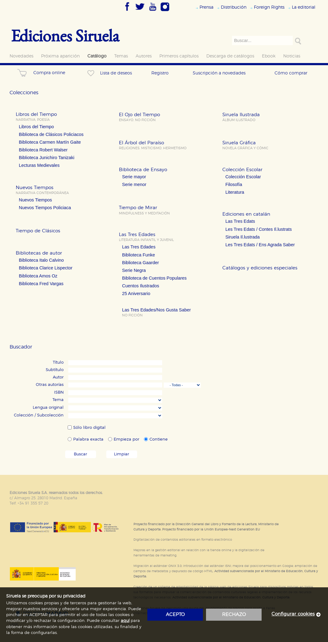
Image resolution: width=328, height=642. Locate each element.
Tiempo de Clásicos (38, 231)
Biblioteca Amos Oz (38, 275)
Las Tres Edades (138, 246)
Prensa (206, 7)
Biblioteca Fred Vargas (41, 283)
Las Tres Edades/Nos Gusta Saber (156, 309)
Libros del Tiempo (36, 126)
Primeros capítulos (179, 56)
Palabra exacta (88, 439)
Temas (121, 56)
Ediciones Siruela (65, 35)
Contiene (158, 439)
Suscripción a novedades (219, 73)
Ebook (268, 56)
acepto (175, 614)
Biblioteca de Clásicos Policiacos (51, 134)
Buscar (80, 454)
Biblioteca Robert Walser (43, 149)
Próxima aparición (60, 56)
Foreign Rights (269, 7)
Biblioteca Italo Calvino (41, 260)
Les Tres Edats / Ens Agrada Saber (260, 244)
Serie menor (134, 184)
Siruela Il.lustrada (242, 236)
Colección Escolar (243, 176)
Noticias (291, 56)
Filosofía (233, 184)
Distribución (233, 7)
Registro (160, 73)
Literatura (234, 192)
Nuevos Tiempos (35, 199)
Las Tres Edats (240, 221)
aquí (125, 621)
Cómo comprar (291, 73)
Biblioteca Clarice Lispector (46, 267)
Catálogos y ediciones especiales (259, 268)
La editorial (303, 7)
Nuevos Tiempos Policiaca (45, 207)
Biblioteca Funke (138, 254)
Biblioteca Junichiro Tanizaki (46, 157)
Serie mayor (134, 176)
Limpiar (121, 454)
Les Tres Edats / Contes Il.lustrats (258, 229)
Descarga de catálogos (230, 56)
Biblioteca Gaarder (140, 262)
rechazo (234, 614)
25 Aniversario (136, 293)
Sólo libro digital (89, 428)
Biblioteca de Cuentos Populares (154, 278)
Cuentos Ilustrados (140, 285)
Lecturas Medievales (39, 165)
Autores (144, 56)
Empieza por (126, 439)
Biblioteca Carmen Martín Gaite (50, 142)
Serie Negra (134, 270)
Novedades (21, 56)
